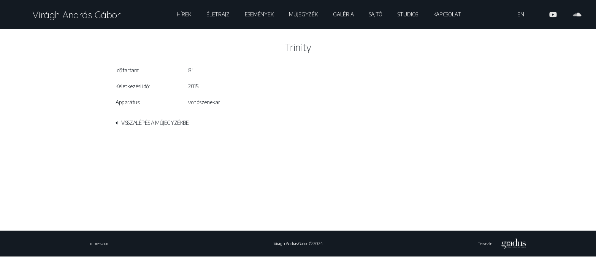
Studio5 (408, 14)
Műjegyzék (303, 14)
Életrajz (218, 14)
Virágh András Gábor (76, 15)
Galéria (343, 14)
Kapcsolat (447, 14)
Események (259, 14)
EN (520, 14)
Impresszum (99, 243)
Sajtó (376, 14)
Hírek (184, 14)
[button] (152, 124)
